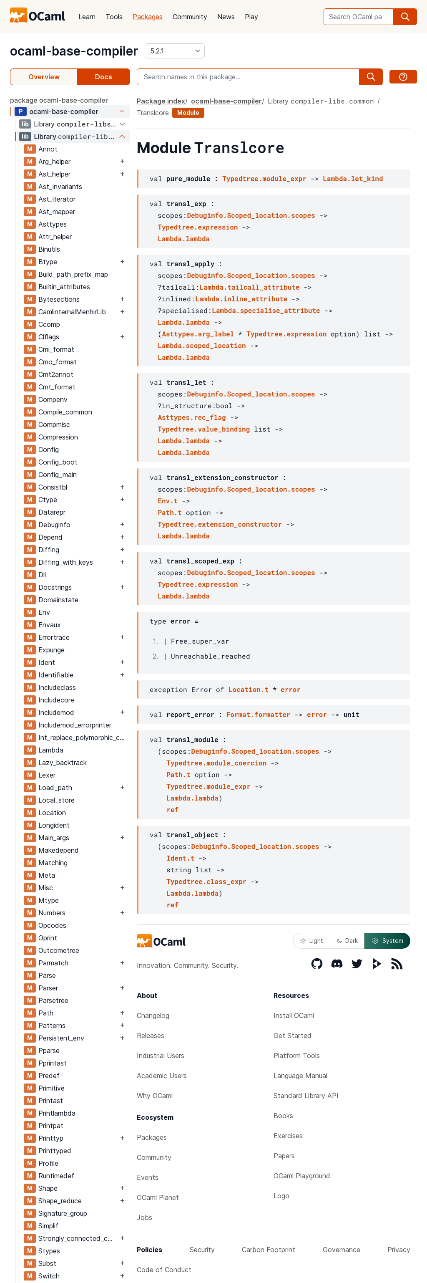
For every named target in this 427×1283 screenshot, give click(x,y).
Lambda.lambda (184, 238)
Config (48, 449)
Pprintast (52, 1063)
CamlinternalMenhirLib (72, 312)
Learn (86, 17)
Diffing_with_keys (65, 562)
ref (172, 809)
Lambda (50, 750)
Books (283, 1115)
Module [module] (188, 112)
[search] (405, 16)
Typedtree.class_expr (206, 881)
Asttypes (52, 224)
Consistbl (52, 487)
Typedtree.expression (198, 226)
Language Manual (300, 1075)
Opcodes (52, 925)
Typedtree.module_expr (264, 178)
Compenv (53, 399)
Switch (49, 1276)
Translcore (153, 113)
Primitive (51, 1088)
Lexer (46, 775)
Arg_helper (54, 161)
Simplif (48, 1226)
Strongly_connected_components (78, 1238)
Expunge (51, 650)
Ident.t (180, 858)
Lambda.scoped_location (202, 345)
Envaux (49, 625)
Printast (50, 1100)
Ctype (47, 499)
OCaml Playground (302, 1176)
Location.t (249, 689)
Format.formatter (258, 714)
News (226, 17)
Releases (150, 1035)
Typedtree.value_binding (204, 428)
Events (147, 1177)
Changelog (153, 1015)
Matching (53, 863)
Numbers (51, 913)
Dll (42, 575)
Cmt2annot (55, 374)
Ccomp (49, 324)
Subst (47, 1263)
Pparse (49, 1050)
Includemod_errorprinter (74, 725)
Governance (341, 1249)
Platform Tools (297, 1055)
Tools (114, 17)
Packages (148, 17)
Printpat (50, 1125)
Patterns (51, 1025)
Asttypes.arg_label (198, 333)
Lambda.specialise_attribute (266, 310)
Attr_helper (55, 236)
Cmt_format (56, 387)
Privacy (398, 1249)
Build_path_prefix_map (73, 274)
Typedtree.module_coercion (216, 762)
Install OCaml (294, 1015)
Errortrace (54, 637)
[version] (175, 50)
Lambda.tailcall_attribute (249, 287)
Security (202, 1249)
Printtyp (50, 1138)
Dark (347, 940)
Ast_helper (54, 174)
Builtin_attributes (64, 287)
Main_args (53, 837)
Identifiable (55, 675)
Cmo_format (57, 362)
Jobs (144, 1217)
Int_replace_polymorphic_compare (84, 737)
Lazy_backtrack (62, 762)
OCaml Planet (158, 1197)
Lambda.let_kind (353, 178)
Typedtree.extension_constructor (220, 524)
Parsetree (53, 1000)
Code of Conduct (164, 1269)
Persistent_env (61, 1038)
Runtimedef (56, 1176)
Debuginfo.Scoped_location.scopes (251, 215)
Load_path (55, 787)
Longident (54, 825)
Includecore (56, 700)
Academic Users (162, 1075)
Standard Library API (306, 1095)
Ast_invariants (60, 186)
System (387, 941)
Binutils (49, 249)
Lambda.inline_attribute (241, 298)
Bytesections (59, 299)
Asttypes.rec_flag (192, 417)
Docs (103, 77)
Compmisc (54, 424)
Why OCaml (155, 1095)
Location (52, 812)
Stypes (49, 1251)
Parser (48, 988)
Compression (58, 437)
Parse (47, 975)
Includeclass (57, 687)
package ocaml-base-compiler (59, 100)
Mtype (48, 900)
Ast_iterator (56, 199)
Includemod (56, 712)
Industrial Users (160, 1055)
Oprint (47, 938)
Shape (48, 1188)
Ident (46, 662)
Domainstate (58, 600)
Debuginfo (54, 524)
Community (190, 17)
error (291, 689)
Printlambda (56, 1113)
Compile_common (65, 412)
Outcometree (58, 950)
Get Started (292, 1035)
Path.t (170, 512)
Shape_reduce (60, 1201)
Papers (284, 1156)
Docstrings (55, 587)
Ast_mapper (56, 211)
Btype (47, 262)
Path (45, 1013)
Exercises (288, 1135)
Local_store (56, 800)
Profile (48, 1163)
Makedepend (58, 850)
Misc (45, 888)
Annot (48, 149)
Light (311, 940)
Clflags (48, 337)
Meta (46, 875)
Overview (44, 77)
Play (251, 17)
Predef (49, 1075)
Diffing (48, 550)
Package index (161, 101)
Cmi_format (56, 349)
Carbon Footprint (268, 1249)
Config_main (57, 474)
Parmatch (53, 963)
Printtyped (54, 1151)
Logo (281, 1196)
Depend (50, 537)
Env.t (168, 500)
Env (44, 612)
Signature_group (62, 1213)
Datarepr (51, 512)
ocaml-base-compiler (74, 50)
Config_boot (58, 462)
